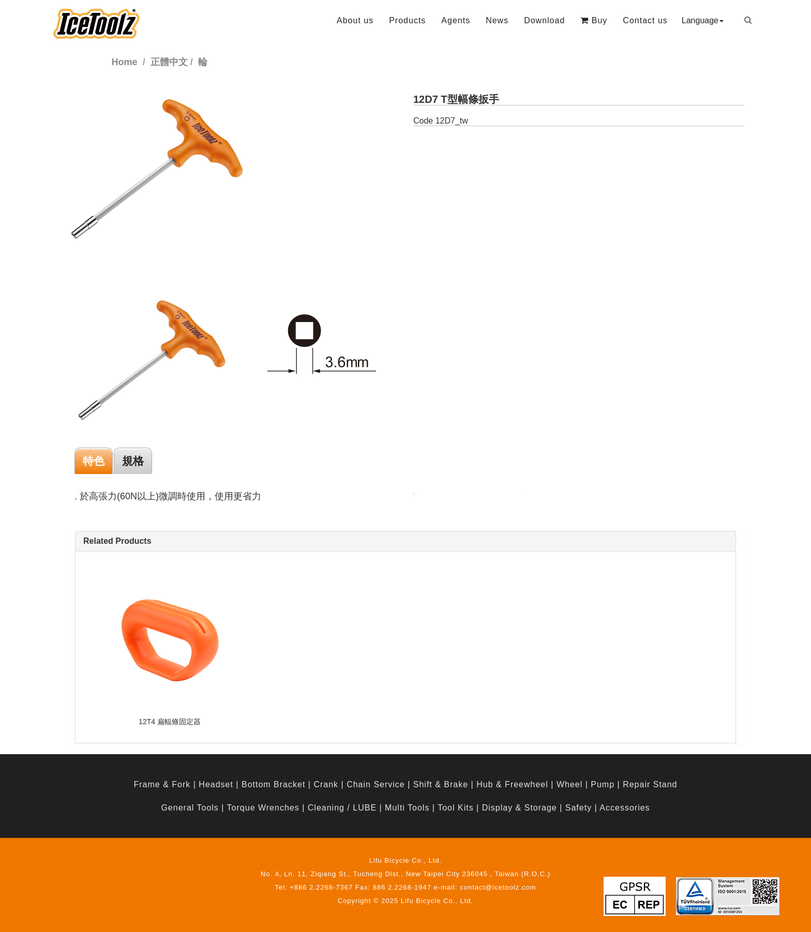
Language (703, 20)
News (497, 20)
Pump (602, 784)
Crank (325, 784)
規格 (133, 461)
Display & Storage (519, 807)
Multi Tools (407, 807)
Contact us (645, 20)
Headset (216, 784)
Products (407, 20)
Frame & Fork (161, 784)
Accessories (624, 807)
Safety (578, 807)
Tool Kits (455, 807)
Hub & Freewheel (512, 784)
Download (544, 20)
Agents (455, 20)
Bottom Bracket (273, 784)
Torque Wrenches (263, 807)
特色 (93, 461)
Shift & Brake (440, 784)
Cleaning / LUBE (342, 807)
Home (125, 62)
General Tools (189, 807)
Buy (593, 20)
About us (355, 20)
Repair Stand (650, 784)
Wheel (569, 784)
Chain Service (376, 784)
